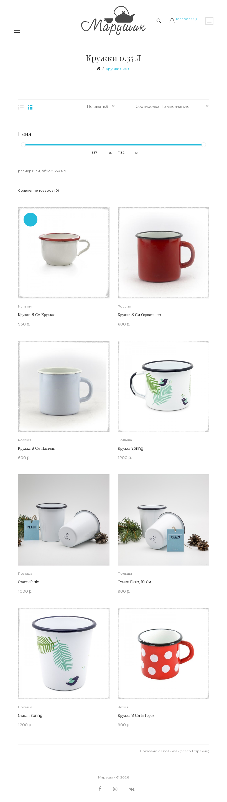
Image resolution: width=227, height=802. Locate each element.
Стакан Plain (29, 582)
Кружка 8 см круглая (36, 314)
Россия (124, 306)
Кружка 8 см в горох (136, 715)
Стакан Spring (30, 715)
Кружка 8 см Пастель (36, 448)
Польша (125, 440)
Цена (24, 134)
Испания (26, 306)
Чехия (123, 707)
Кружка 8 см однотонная (139, 314)
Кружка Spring (130, 448)
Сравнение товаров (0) (38, 190)
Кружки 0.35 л (118, 69)
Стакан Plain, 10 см (134, 582)
